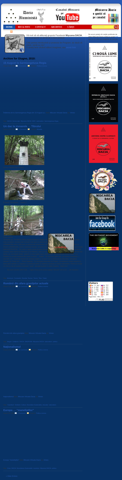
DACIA (9, 121)
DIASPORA (28, 341)
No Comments (23, 286)
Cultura (23, 405)
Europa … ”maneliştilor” (18, 410)
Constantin (17, 278)
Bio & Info (24, 27)
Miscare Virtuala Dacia (58, 113)
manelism (36, 468)
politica (55, 341)
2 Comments (22, 66)
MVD (33, 121)
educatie (45, 405)
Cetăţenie (15, 341)
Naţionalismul (12, 346)
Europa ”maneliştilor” (11, 460)
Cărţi (70, 27)
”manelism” (10, 405)
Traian (45, 278)
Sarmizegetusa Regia (51, 121)
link (117, 37)
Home (9, 27)
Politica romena (42, 66)
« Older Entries (11, 476)
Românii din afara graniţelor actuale (25, 283)
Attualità (39, 129)
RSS (8, 31)
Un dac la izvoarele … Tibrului (22, 126)
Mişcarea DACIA (26, 121)
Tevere (35, 278)
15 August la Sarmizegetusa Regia (24, 62)
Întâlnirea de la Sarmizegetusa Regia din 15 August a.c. (24, 113)
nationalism (40, 121)
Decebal (24, 278)
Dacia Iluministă (24, 16)
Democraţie (16, 121)
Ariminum (10, 278)
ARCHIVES (56, 27)
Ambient (17, 405)
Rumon (30, 278)
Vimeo (72, 113)
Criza (9, 468)
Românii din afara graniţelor (13, 333)
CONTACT (40, 27)
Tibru (40, 278)
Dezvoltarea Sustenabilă (24, 468)
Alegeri (9, 341)
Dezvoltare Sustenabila (34, 405)
